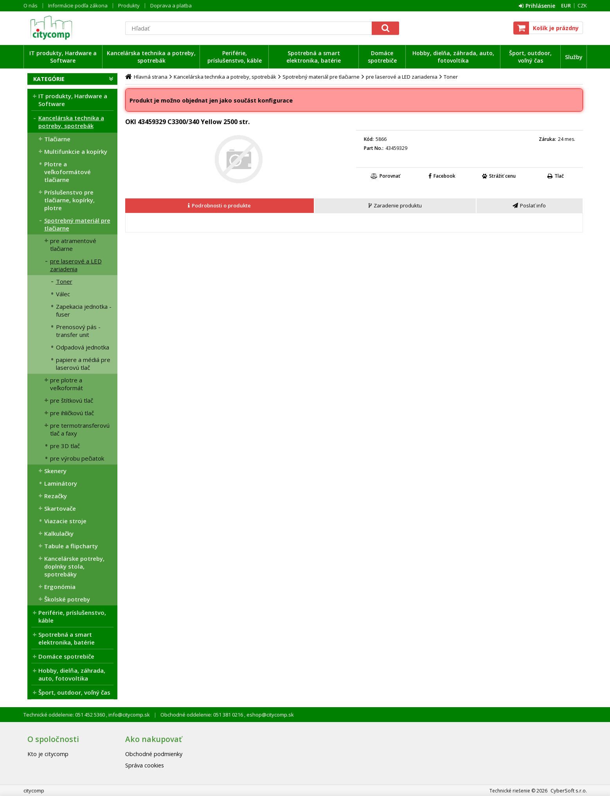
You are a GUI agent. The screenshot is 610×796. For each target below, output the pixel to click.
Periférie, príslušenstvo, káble (234, 56)
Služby (574, 57)
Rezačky (55, 496)
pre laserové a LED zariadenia (76, 265)
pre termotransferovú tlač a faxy (80, 429)
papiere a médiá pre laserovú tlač (83, 363)
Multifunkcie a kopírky (75, 151)
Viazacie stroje (65, 521)
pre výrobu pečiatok (77, 458)
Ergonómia (60, 587)
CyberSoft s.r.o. (569, 790)
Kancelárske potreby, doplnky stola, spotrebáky (74, 566)
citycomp (72, 27)
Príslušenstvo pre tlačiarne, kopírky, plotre (69, 200)
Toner (64, 281)
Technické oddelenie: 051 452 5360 (64, 714)
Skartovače (60, 508)
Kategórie (49, 79)
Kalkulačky (59, 533)
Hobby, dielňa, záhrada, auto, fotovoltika (453, 56)
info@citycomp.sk (128, 714)
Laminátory (60, 483)
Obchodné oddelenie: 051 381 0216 (202, 714)
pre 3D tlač (65, 446)
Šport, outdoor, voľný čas (530, 56)
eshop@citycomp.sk (269, 714)
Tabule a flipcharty (71, 546)
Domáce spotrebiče (382, 56)
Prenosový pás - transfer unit (78, 331)
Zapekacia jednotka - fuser (84, 310)
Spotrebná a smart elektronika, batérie (313, 56)
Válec (63, 294)
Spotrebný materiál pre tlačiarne (77, 224)
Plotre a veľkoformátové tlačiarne (67, 172)
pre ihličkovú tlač (72, 413)
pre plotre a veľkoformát (66, 384)
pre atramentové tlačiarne (73, 244)
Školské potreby (67, 599)
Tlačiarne (57, 139)
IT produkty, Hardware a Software (63, 56)
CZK (582, 5)
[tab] (220, 205)
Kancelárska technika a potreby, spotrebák (151, 56)
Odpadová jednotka (82, 347)
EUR (566, 5)
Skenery (55, 471)
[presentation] (219, 205)
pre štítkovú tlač (71, 400)
